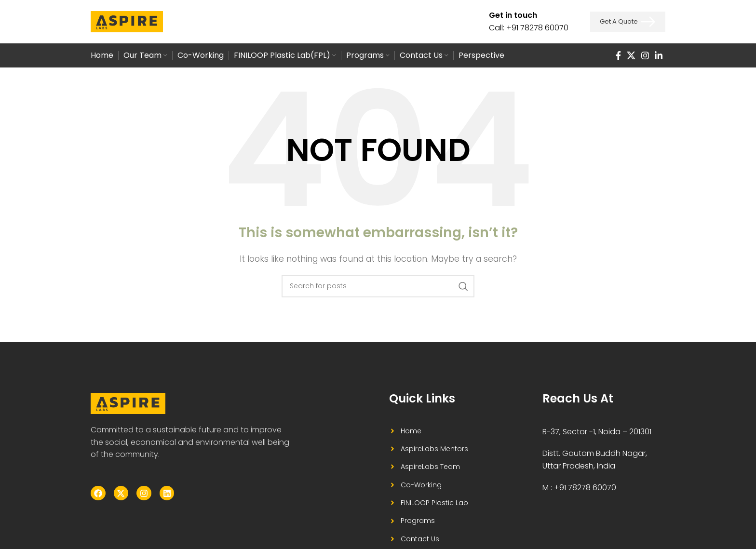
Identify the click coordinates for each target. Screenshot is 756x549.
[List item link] (437, 431)
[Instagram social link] (645, 55)
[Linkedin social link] (658, 55)
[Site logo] (127, 21)
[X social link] (631, 55)
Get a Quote (628, 21)
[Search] (378, 286)
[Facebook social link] (618, 55)
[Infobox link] (528, 21)
